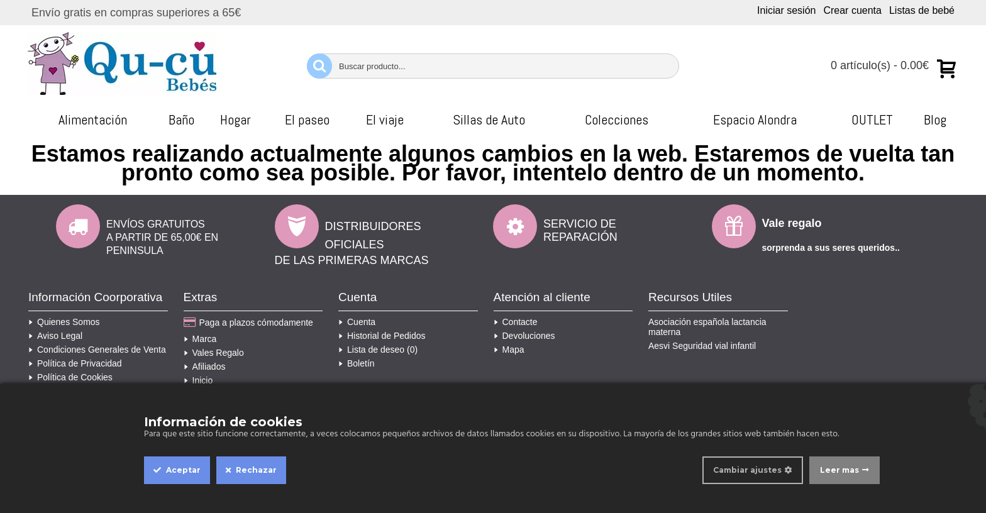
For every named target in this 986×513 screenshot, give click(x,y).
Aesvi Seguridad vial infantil (702, 346)
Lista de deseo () (378, 350)
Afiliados (205, 366)
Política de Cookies (70, 377)
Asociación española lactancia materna (707, 327)
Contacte (516, 322)
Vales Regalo (214, 353)
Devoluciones (524, 336)
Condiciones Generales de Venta (97, 350)
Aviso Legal (55, 336)
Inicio (198, 380)
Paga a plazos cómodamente (248, 323)
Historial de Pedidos (382, 336)
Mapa (509, 350)
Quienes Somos (64, 322)
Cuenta (356, 322)
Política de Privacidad (75, 363)
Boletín (356, 363)
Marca (200, 339)
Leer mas (839, 470)
